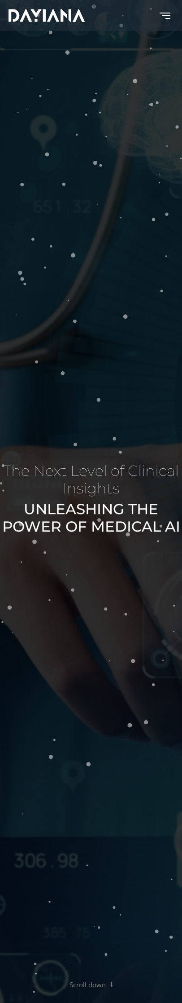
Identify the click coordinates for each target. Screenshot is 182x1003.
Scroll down (91, 984)
